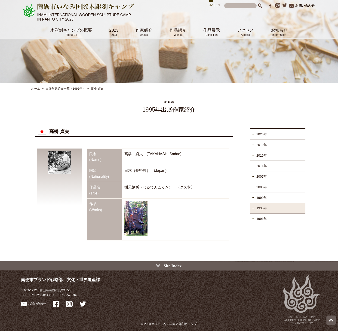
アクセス (245, 32)
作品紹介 (177, 32)
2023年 (261, 134)
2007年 (261, 176)
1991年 (261, 219)
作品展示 (211, 32)
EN (218, 5)
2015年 (261, 155)
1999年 (261, 198)
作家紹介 (144, 32)
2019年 (261, 145)
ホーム (35, 88)
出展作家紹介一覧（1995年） (65, 88)
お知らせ (279, 32)
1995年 (261, 208)
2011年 (261, 166)
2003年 (261, 187)
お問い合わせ (302, 5)
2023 (113, 32)
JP (211, 5)
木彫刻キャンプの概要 (71, 32)
